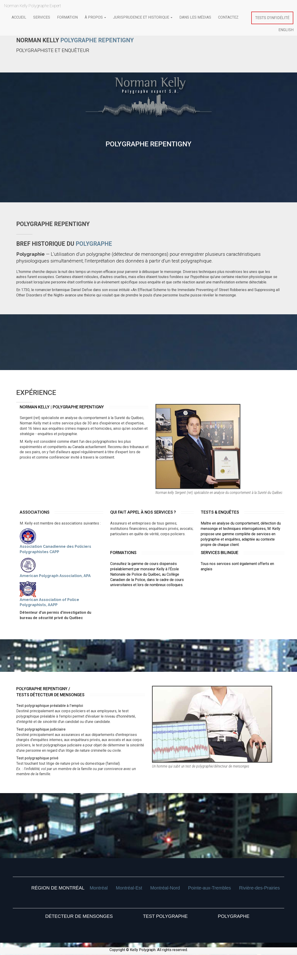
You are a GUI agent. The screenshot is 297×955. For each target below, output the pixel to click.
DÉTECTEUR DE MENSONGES (79, 916)
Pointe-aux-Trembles (209, 887)
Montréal (99, 887)
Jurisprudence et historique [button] (142, 17)
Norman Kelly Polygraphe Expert (31, 5)
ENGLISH (286, 30)
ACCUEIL (19, 17)
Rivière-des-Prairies (259, 887)
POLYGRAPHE (233, 916)
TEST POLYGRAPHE (165, 916)
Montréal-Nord (165, 887)
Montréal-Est (129, 887)
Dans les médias (195, 17)
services (41, 17)
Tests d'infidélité (272, 18)
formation (67, 17)
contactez (228, 17)
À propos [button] (95, 17)
